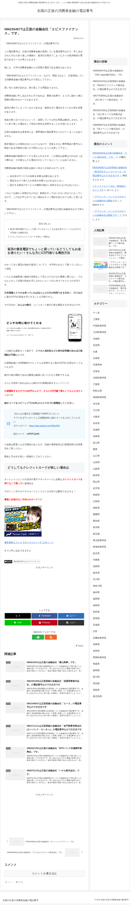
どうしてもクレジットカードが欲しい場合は (30, 237)
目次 (41, 223)
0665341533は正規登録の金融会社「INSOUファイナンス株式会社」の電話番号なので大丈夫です (109, 85)
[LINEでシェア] (18, 623)
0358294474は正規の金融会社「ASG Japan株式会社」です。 (108, 72)
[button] (71, 623)
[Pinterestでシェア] (44, 623)
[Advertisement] (44, 587)
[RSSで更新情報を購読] (47, 637)
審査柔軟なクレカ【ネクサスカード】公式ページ (28, 543)
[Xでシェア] (18, 616)
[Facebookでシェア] (44, 616)
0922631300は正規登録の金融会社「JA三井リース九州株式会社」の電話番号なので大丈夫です (109, 114)
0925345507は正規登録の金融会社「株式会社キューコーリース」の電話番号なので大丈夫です (109, 171)
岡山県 (8, 562)
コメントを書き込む (44, 875)
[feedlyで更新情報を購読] (41, 637)
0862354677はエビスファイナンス (26, 562)
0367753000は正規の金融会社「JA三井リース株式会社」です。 (108, 99)
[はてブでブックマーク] (71, 616)
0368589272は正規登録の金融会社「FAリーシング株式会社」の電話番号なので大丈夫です (109, 129)
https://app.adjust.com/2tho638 (44, 426)
